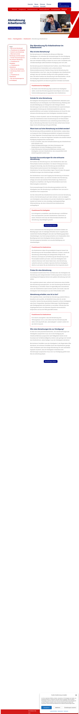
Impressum (66, 711)
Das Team (43, 684)
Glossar (42, 4)
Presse (49, 4)
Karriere (36, 6)
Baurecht (14, 9)
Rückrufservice (44, 688)
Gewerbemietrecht (32, 9)
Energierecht (22, 9)
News (36, 4)
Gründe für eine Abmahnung (17, 52)
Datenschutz (60, 711)
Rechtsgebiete (17, 39)
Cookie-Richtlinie (53, 711)
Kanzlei (30, 4)
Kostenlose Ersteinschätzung (26, 468)
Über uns (43, 682)
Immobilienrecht (55, 9)
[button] (76, 695)
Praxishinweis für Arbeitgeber (18, 50)
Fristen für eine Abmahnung (17, 69)
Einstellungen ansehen (70, 707)
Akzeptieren (46, 707)
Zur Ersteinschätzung (64, 5)
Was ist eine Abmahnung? (16, 49)
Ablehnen (57, 707)
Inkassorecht (28, 694)
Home (9, 39)
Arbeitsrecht (27, 39)
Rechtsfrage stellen (14, 29)
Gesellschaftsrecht (44, 9)
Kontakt (43, 6)
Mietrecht (64, 9)
